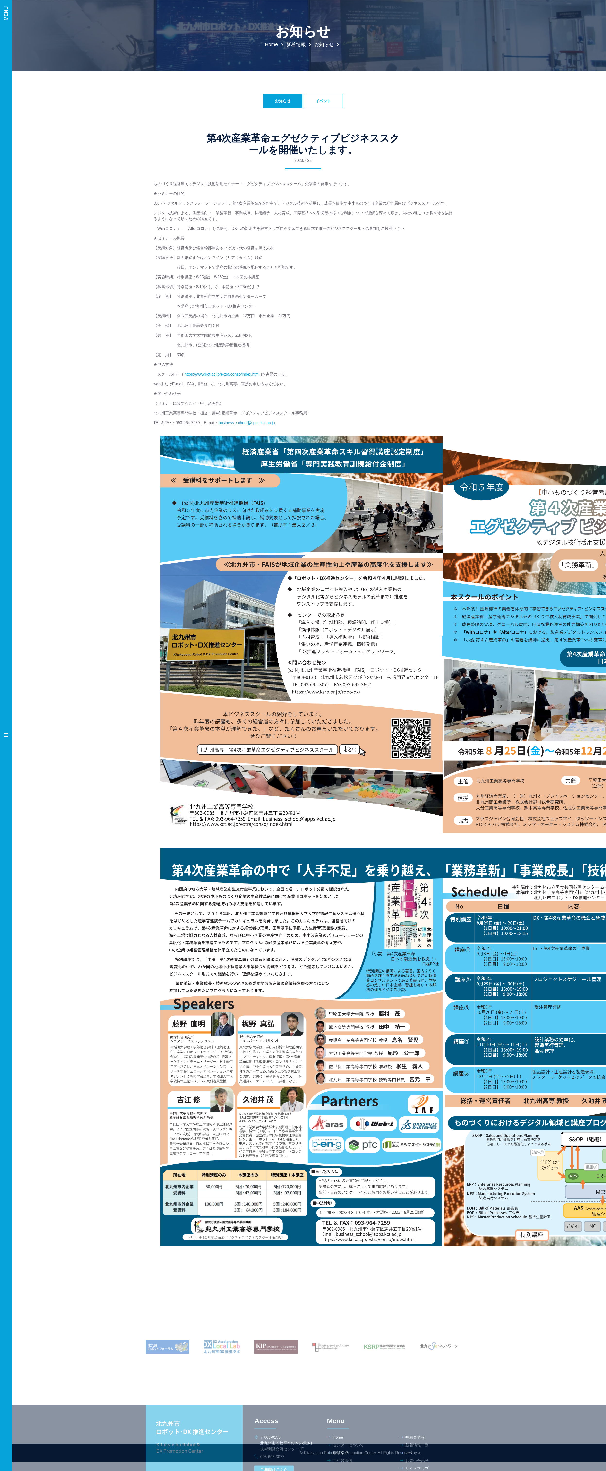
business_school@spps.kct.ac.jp (247, 423)
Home (271, 44)
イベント (323, 101)
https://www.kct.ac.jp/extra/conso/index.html (221, 374)
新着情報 (296, 44)
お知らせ (324, 44)
